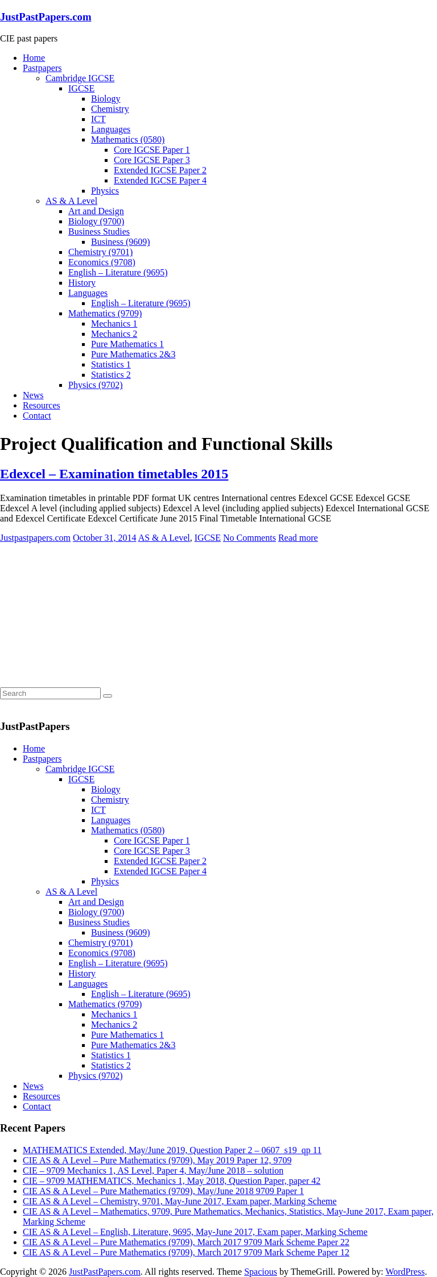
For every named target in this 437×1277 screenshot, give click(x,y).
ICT (98, 119)
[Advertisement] (85, 614)
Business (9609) (120, 242)
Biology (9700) (96, 221)
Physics (105, 190)
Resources (41, 405)
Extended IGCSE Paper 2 (160, 170)
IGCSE (81, 88)
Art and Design (96, 211)
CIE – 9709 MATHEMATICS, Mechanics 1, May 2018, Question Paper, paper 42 (171, 1181)
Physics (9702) (95, 385)
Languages (110, 129)
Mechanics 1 (114, 323)
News (33, 395)
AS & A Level (71, 201)
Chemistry (110, 109)
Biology (106, 98)
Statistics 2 (111, 374)
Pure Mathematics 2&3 (133, 354)
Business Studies (99, 231)
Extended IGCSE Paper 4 (160, 180)
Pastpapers (42, 68)
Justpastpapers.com (35, 537)
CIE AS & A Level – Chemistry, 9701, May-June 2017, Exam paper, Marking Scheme (180, 1201)
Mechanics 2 (114, 334)
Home (34, 57)
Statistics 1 (111, 364)
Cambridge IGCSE (80, 78)
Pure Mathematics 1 (127, 344)
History (82, 282)
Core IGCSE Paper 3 (152, 160)
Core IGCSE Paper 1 (152, 150)
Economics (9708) (101, 262)
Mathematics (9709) (105, 313)
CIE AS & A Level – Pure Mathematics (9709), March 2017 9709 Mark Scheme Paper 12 (186, 1252)
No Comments (249, 537)
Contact (37, 415)
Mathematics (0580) (127, 139)
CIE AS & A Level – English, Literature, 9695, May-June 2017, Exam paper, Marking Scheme (195, 1232)
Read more (298, 537)
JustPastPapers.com (46, 17)
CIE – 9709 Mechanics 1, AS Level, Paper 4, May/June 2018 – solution (153, 1170)
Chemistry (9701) (100, 252)
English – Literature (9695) (118, 272)
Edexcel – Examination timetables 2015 (114, 473)
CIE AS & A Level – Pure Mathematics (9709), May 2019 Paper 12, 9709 (157, 1160)
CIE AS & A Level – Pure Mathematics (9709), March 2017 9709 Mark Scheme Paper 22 (186, 1242)
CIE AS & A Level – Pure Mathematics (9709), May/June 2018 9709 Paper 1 (163, 1191)
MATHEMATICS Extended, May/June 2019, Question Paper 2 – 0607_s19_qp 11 (172, 1150)
